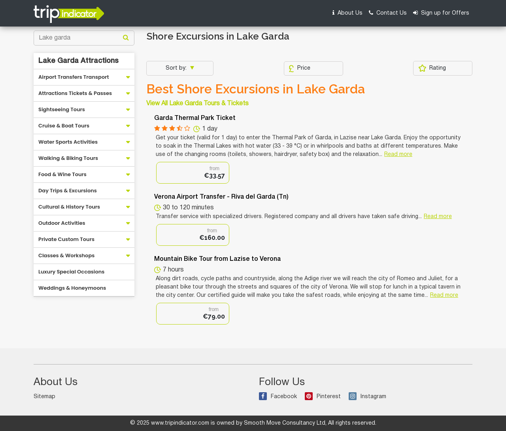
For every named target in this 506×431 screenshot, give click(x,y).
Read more (398, 154)
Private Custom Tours (66, 239)
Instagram (367, 396)
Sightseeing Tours (61, 109)
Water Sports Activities (68, 142)
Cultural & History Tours (69, 207)
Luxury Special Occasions (71, 271)
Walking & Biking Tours (68, 158)
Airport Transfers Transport (73, 77)
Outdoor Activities (61, 223)
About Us (347, 13)
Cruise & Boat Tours (63, 125)
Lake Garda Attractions (78, 61)
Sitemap (44, 396)
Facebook (278, 396)
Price (299, 68)
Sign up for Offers (441, 13)
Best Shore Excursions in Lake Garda (255, 89)
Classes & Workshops (66, 255)
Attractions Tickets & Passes (75, 93)
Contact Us (388, 13)
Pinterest (323, 396)
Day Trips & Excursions (67, 190)
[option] (192, 173)
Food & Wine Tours (62, 174)
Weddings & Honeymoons (72, 288)
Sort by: (177, 68)
